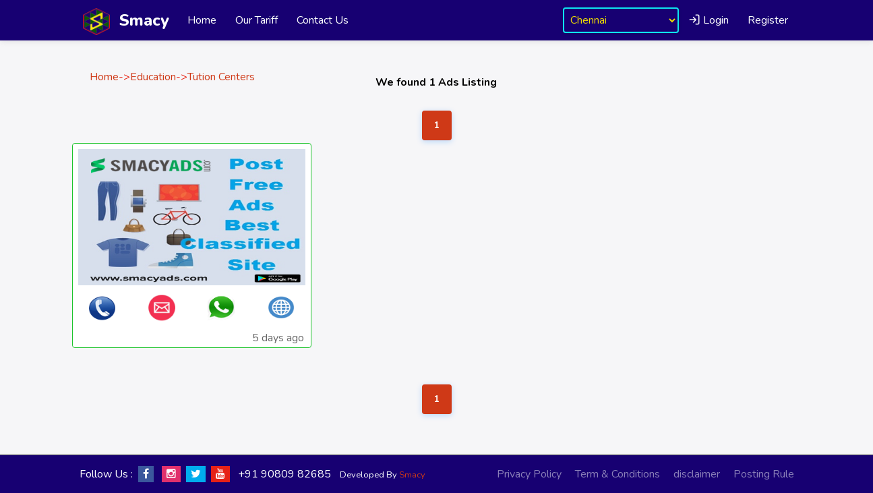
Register (768, 20)
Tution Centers (221, 76)
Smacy (412, 475)
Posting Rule (763, 474)
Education (153, 76)
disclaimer (696, 474)
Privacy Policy (529, 474)
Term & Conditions (617, 474)
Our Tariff (256, 20)
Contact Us (323, 20)
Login (708, 20)
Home (201, 20)
